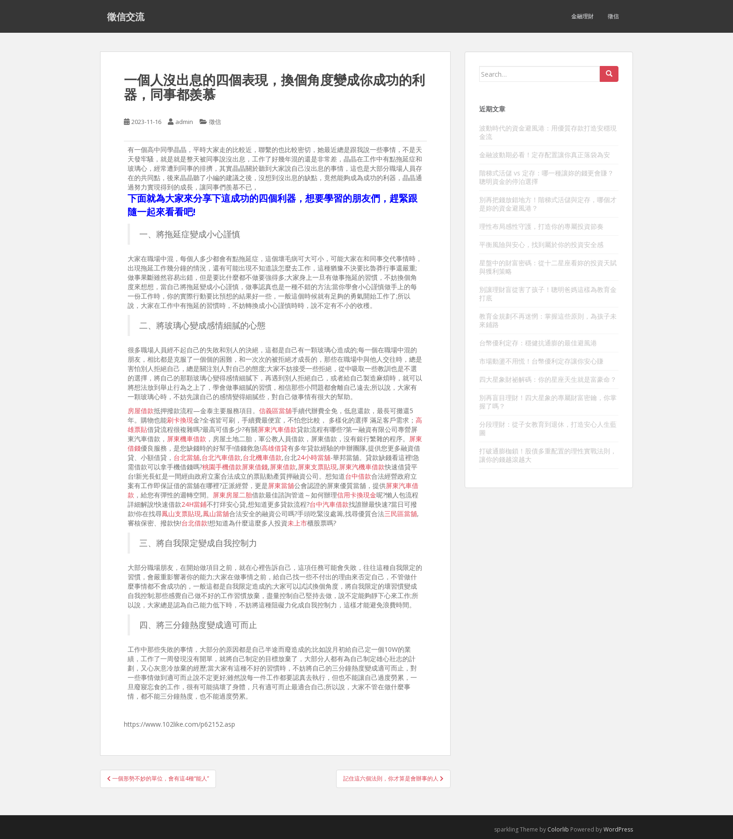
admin (184, 121)
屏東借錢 (255, 466)
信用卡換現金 (356, 494)
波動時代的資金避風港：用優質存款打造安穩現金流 (548, 132)
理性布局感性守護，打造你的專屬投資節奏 (541, 226)
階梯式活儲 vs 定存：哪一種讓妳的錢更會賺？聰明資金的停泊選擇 (546, 177)
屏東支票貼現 (317, 466)
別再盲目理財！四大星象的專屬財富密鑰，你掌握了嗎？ (548, 401)
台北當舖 (186, 457)
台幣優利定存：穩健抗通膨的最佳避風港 (538, 342)
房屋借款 (141, 410)
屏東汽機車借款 (362, 466)
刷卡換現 (180, 420)
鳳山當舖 (216, 513)
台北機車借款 (262, 457)
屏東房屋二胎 (232, 494)
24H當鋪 (194, 504)
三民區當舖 (400, 513)
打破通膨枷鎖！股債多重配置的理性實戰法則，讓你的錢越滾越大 (548, 455)
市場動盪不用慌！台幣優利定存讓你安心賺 (541, 361)
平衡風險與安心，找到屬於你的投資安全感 (541, 244)
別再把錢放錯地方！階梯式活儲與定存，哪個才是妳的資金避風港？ (548, 203)
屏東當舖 (281, 485)
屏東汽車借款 (277, 429)
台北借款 (194, 522)
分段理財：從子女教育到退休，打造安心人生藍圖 (548, 428)
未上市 (297, 522)
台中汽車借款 (329, 504)
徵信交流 (125, 16)
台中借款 (358, 476)
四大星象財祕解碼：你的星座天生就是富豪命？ (548, 379)
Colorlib (558, 829)
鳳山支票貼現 (181, 513)
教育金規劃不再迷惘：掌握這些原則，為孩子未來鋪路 (548, 320)
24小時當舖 (314, 457)
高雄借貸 (274, 448)
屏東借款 (283, 466)
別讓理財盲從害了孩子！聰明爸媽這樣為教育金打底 (548, 293)
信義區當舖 (275, 410)
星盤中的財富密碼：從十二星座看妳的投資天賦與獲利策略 (548, 267)
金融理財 (582, 16)
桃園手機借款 (222, 466)
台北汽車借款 (221, 457)
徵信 (613, 16)
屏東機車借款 (186, 438)
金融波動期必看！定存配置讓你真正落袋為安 (544, 154)
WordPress (618, 829)
